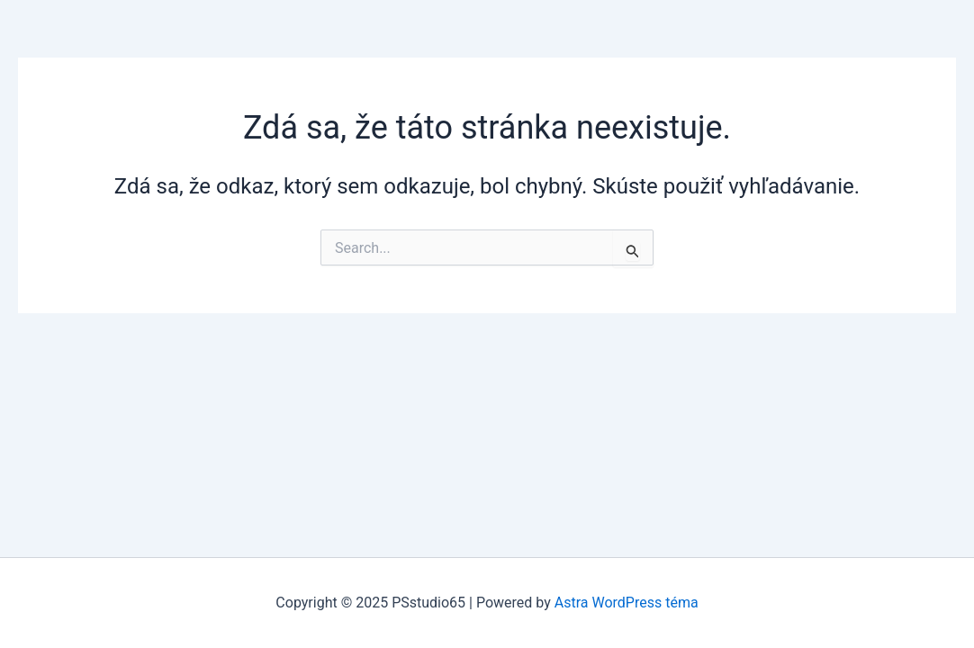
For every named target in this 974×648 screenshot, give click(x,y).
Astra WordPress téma (627, 602)
